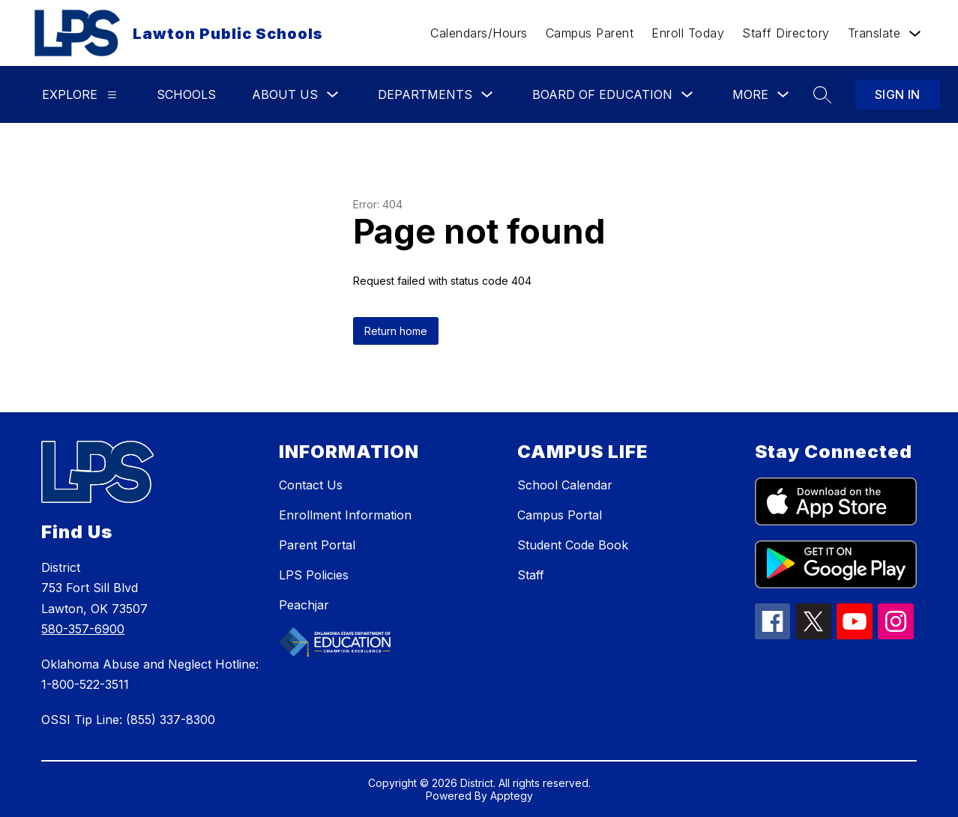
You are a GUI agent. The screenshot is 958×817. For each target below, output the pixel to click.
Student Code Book (572, 544)
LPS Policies (314, 574)
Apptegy (511, 795)
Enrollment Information (345, 514)
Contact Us (311, 484)
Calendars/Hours (479, 32)
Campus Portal (559, 514)
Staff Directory (786, 32)
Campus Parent (590, 32)
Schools (186, 94)
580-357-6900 (82, 628)
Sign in (898, 94)
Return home (395, 331)
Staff (530, 574)
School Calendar (564, 484)
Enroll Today (687, 32)
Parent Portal (317, 544)
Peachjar (304, 604)
